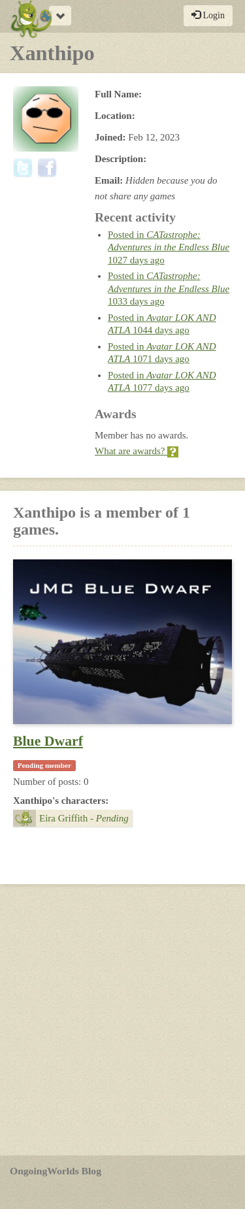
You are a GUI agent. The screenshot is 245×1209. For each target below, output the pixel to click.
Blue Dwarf (48, 741)
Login (208, 15)
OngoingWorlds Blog (55, 1170)
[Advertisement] (122, 1019)
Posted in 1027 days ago (168, 247)
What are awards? (136, 451)
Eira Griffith (71, 818)
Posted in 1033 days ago (168, 288)
